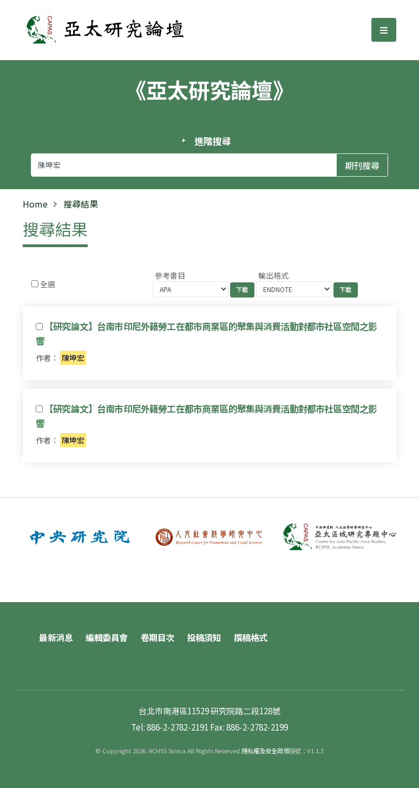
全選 (47, 284)
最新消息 (56, 637)
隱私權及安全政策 (265, 750)
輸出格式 (273, 275)
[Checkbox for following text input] (34, 283)
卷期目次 (157, 637)
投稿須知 (204, 637)
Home (35, 203)
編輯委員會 (107, 637)
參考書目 (170, 275)
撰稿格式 (250, 637)
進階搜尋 (212, 140)
